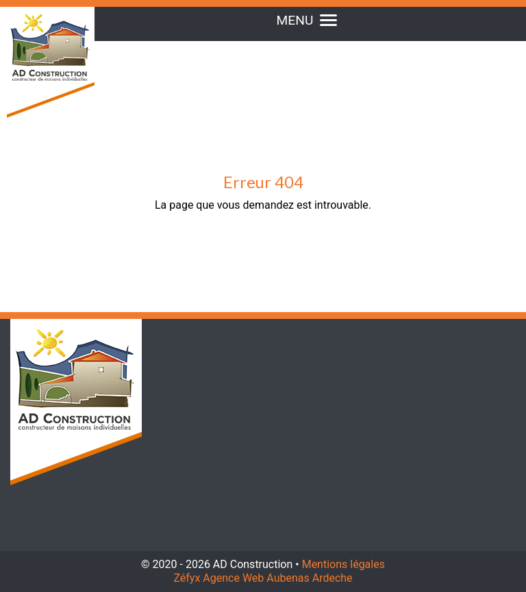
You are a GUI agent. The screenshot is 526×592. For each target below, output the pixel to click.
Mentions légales (343, 564)
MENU (307, 20)
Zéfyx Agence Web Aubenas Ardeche (262, 577)
